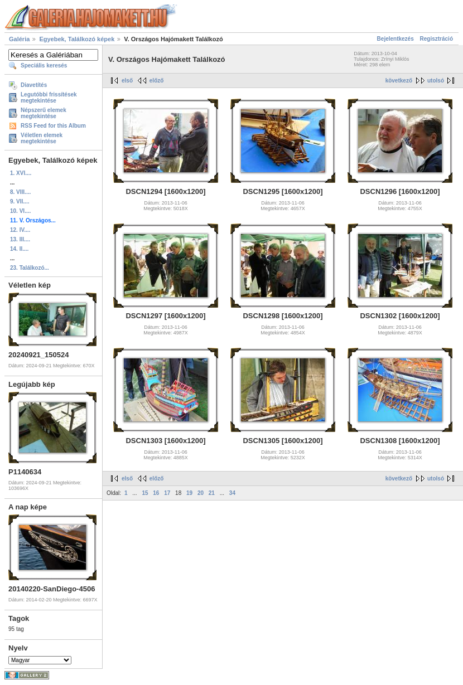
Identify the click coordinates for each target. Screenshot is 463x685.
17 (167, 493)
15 (145, 493)
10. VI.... (20, 211)
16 (156, 493)
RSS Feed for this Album (53, 126)
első (127, 80)
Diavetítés (34, 85)
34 (232, 493)
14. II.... (19, 249)
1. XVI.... (20, 173)
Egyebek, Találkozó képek (76, 39)
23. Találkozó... (29, 268)
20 (200, 493)
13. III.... (20, 239)
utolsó (435, 80)
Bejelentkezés (395, 39)
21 (212, 493)
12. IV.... (20, 230)
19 (189, 493)
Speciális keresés (44, 65)
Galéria (19, 39)
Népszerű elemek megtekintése (43, 113)
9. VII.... (19, 201)
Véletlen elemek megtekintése (41, 138)
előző (156, 80)
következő (398, 80)
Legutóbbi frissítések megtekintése (49, 97)
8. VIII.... (20, 192)
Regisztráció (436, 39)
